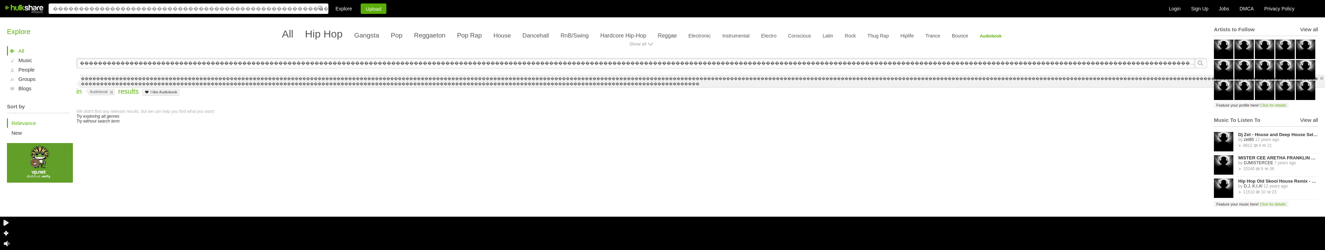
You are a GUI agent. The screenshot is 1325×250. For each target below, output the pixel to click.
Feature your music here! (1251, 204)
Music (25, 60)
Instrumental (736, 36)
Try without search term (97, 121)
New (16, 133)
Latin (828, 36)
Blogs (25, 88)
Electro (769, 36)
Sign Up (1199, 8)
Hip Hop (324, 34)
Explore (344, 8)
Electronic (699, 36)
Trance (932, 36)
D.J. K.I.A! (1253, 186)
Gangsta (366, 35)
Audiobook (990, 36)
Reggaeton (429, 35)
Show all (637, 44)
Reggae (667, 36)
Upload (373, 9)
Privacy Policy (1279, 8)
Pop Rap (469, 35)
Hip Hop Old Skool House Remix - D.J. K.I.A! (1278, 181)
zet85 (1249, 139)
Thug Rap (878, 36)
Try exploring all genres (97, 116)
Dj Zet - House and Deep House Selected (1278, 134)
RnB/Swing (575, 35)
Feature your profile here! (1251, 105)
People (26, 70)
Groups (26, 79)
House (502, 35)
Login (1175, 8)
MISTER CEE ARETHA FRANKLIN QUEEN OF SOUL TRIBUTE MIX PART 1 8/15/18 (1278, 157)
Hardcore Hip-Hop (623, 35)
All (21, 51)
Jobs (1224, 8)
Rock (850, 36)
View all (1309, 29)
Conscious (799, 36)
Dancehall (535, 35)
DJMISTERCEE (1258, 162)
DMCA (1247, 8)
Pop (397, 35)
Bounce (960, 36)
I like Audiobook (160, 92)
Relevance (23, 123)
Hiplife (907, 36)
